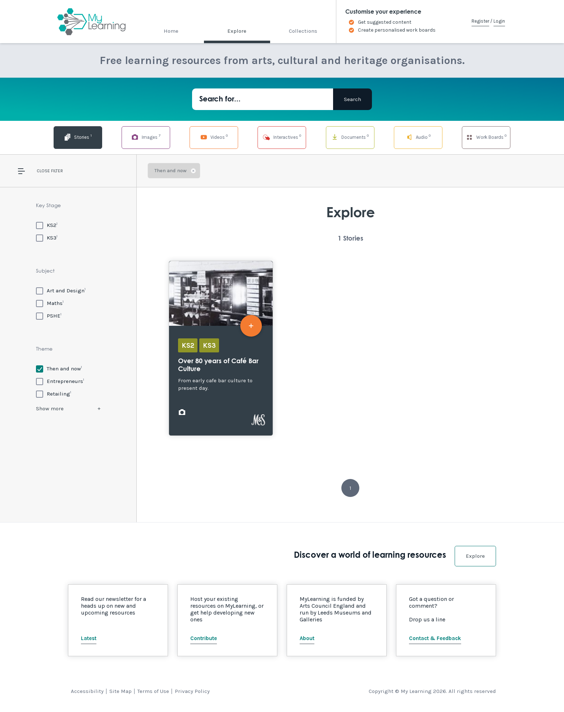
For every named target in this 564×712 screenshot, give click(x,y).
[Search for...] (262, 99)
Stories (78, 137)
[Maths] (50, 303)
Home (171, 31)
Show (50, 408)
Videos (214, 137)
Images (145, 137)
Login (499, 21)
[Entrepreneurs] (60, 381)
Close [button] (43, 170)
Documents (350, 137)
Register (480, 21)
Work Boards (486, 137)
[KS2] (47, 225)
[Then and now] (59, 368)
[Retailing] (53, 393)
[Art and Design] (61, 290)
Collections (303, 31)
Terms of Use (153, 691)
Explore (236, 31)
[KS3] (47, 237)
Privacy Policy (192, 691)
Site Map (120, 691)
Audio (418, 137)
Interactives (282, 137)
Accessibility (87, 691)
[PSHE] (49, 315)
